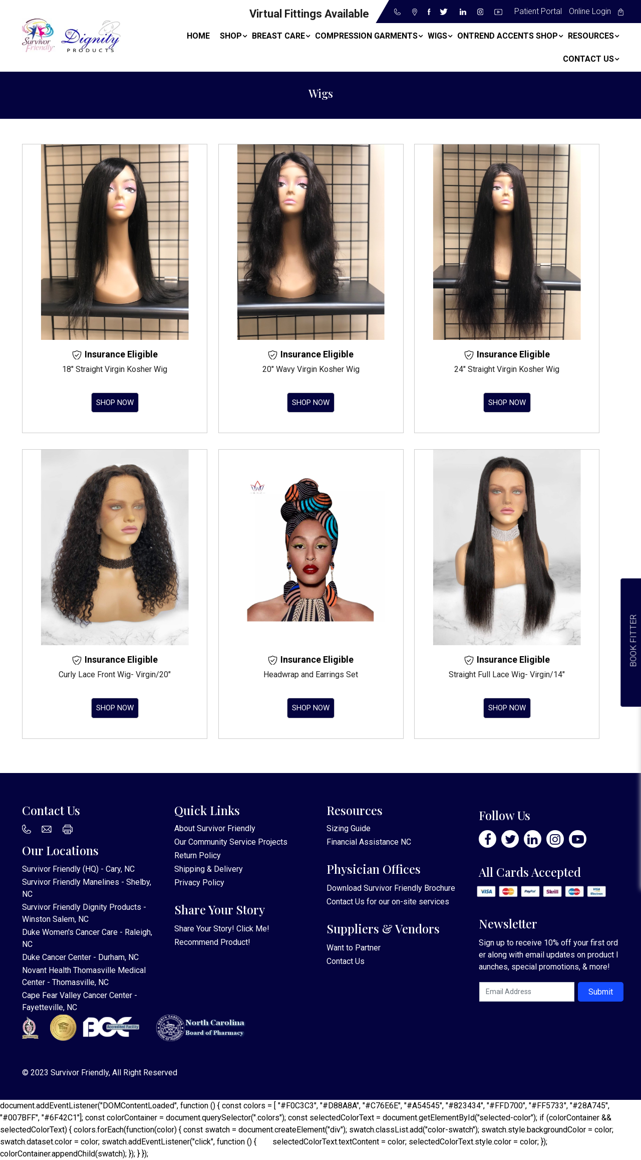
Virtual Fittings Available (309, 14)
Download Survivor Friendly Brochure (391, 888)
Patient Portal (538, 11)
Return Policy (197, 855)
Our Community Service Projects (230, 842)
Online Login (590, 11)
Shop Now (115, 402)
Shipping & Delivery (208, 869)
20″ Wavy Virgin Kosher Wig (311, 369)
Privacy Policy (199, 882)
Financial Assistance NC (369, 842)
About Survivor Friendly (214, 828)
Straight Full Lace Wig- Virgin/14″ (507, 674)
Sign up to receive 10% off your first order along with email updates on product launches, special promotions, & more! (548, 955)
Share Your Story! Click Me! (221, 928)
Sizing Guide (349, 828)
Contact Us (346, 901)
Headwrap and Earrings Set (310, 674)
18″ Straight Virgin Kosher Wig (114, 369)
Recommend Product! (212, 942)
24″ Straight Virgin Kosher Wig (506, 369)
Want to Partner (354, 947)
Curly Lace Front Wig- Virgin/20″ (115, 674)
